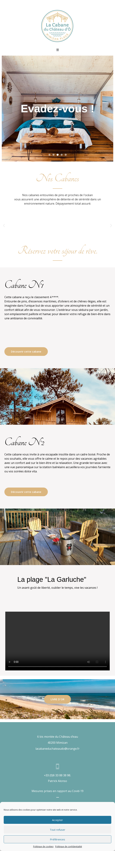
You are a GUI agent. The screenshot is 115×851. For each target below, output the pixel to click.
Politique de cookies (43, 846)
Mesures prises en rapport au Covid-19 (57, 791)
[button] (4, 225)
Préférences (57, 839)
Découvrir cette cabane (26, 351)
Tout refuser (57, 829)
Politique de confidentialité (68, 846)
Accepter (57, 820)
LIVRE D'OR (57, 699)
